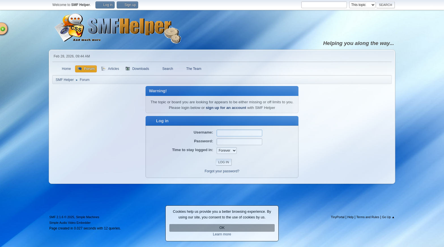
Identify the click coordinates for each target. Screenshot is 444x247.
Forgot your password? (222, 171)
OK (222, 228)
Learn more (222, 234)
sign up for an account (226, 108)
